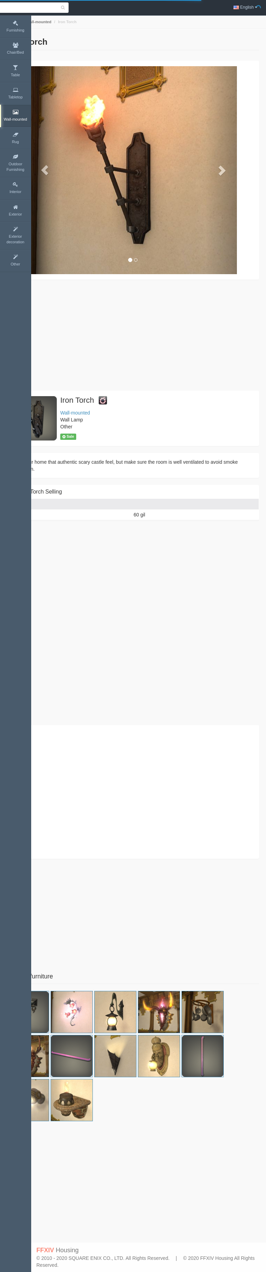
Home (44, 22)
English (245, 7)
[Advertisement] (148, 335)
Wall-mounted (69, 22)
